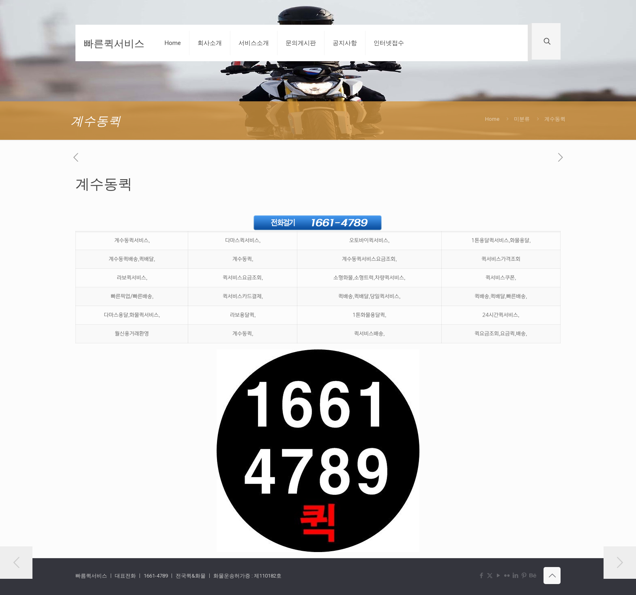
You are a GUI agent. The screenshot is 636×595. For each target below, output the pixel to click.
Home (492, 119)
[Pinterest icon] (524, 575)
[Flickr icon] (507, 575)
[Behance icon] (532, 575)
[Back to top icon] (552, 575)
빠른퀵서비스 (114, 43)
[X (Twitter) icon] (490, 575)
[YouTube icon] (498, 575)
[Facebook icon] (481, 575)
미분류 (522, 119)
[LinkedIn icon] (515, 575)
